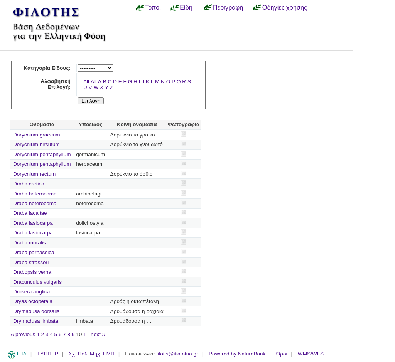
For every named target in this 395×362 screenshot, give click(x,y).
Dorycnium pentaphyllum (42, 154)
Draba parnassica (33, 252)
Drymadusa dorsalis (36, 311)
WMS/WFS (311, 354)
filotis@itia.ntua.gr (177, 354)
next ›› (98, 334)
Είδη (186, 7)
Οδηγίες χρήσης (284, 7)
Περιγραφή (228, 7)
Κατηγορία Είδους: (47, 68)
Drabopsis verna (32, 272)
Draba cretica (28, 184)
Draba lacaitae (30, 213)
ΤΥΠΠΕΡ (47, 354)
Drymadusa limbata (35, 321)
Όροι (281, 354)
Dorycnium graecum (36, 135)
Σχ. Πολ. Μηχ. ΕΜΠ (91, 354)
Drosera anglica (31, 292)
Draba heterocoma (35, 194)
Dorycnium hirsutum (36, 144)
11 (86, 334)
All (86, 81)
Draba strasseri (31, 262)
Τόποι (153, 7)
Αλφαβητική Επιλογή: (56, 84)
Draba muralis (29, 243)
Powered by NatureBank (237, 354)
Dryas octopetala (32, 301)
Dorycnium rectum (34, 174)
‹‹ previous (22, 334)
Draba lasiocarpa (33, 223)
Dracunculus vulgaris (37, 282)
